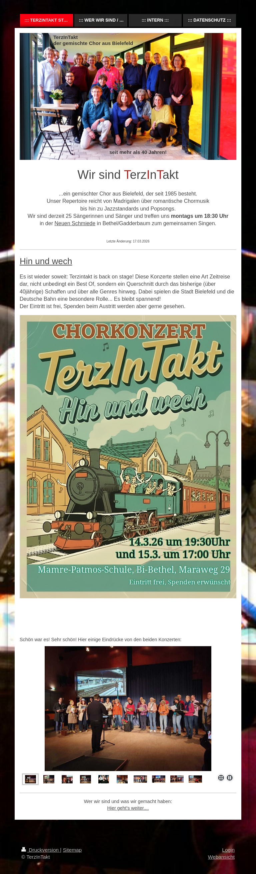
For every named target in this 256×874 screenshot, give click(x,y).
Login (228, 850)
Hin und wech (46, 261)
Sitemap (72, 850)
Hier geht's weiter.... (128, 808)
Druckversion (40, 850)
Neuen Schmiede (74, 223)
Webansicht (221, 857)
